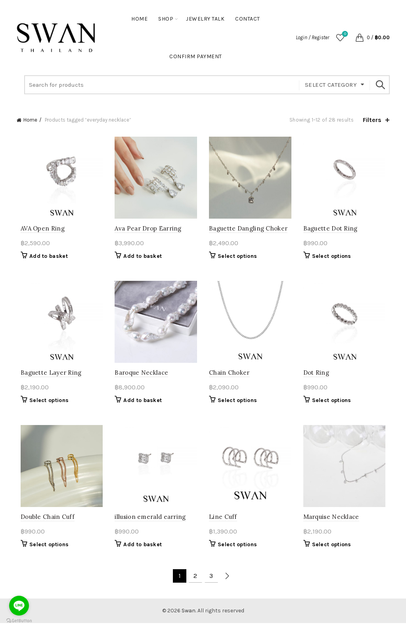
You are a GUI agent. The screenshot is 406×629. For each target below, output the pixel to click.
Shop (165, 18)
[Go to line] (19, 606)
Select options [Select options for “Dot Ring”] (333, 404)
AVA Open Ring (39, 230)
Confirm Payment (195, 56)
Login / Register (312, 37)
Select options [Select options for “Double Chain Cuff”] (45, 550)
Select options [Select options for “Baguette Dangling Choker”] (237, 258)
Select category (331, 84)
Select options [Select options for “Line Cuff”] (237, 550)
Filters (372, 120)
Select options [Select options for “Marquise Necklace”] (333, 550)
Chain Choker (229, 376)
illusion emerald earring (148, 522)
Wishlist (344, 34)
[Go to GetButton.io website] (19, 620)
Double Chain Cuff (44, 522)
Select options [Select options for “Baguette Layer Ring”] (45, 404)
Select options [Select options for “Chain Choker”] (237, 404)
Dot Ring (318, 376)
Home (139, 18)
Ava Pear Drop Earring (146, 230)
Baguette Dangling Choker (248, 230)
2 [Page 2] (195, 581)
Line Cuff (223, 522)
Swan (188, 616)
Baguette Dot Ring (332, 230)
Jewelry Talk (205, 18)
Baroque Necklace (140, 376)
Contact (247, 18)
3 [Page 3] (211, 581)
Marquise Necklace (333, 522)
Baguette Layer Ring (47, 376)
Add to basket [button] (44, 258)
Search (380, 84)
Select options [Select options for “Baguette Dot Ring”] (333, 258)
